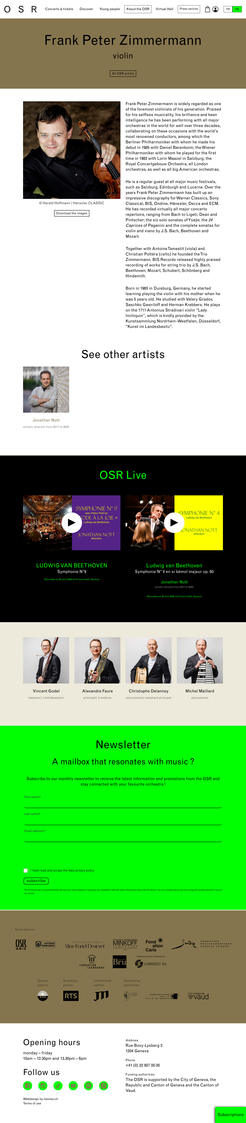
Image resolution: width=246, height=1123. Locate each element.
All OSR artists (123, 73)
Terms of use (32, 1103)
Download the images (71, 213)
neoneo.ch (51, 1099)
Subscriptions (230, 1115)
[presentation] (50, 854)
